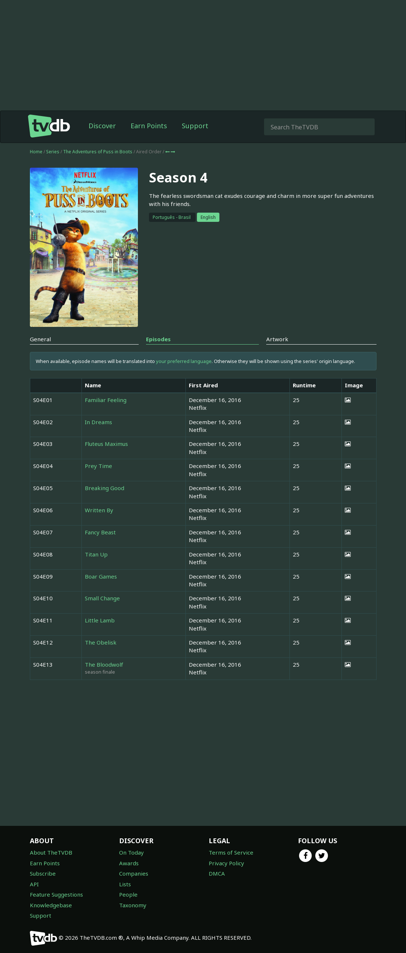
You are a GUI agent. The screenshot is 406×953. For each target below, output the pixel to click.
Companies (133, 873)
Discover (102, 125)
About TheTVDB (51, 852)
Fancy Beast (100, 532)
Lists (125, 884)
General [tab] (40, 339)
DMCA (217, 873)
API (34, 884)
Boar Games (101, 576)
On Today (131, 852)
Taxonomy (132, 905)
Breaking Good (104, 488)
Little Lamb (100, 620)
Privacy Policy (226, 863)
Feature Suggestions (56, 894)
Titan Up (96, 554)
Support (195, 125)
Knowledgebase (51, 905)
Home (36, 152)
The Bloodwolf (104, 664)
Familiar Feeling (105, 400)
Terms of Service (231, 852)
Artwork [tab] (277, 339)
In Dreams (98, 422)
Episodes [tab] (158, 339)
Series (52, 152)
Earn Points (149, 125)
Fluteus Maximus (106, 443)
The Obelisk (101, 642)
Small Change (102, 598)
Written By (99, 510)
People (128, 894)
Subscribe (43, 873)
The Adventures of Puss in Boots (98, 152)
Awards (129, 863)
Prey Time (98, 465)
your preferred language (184, 361)
